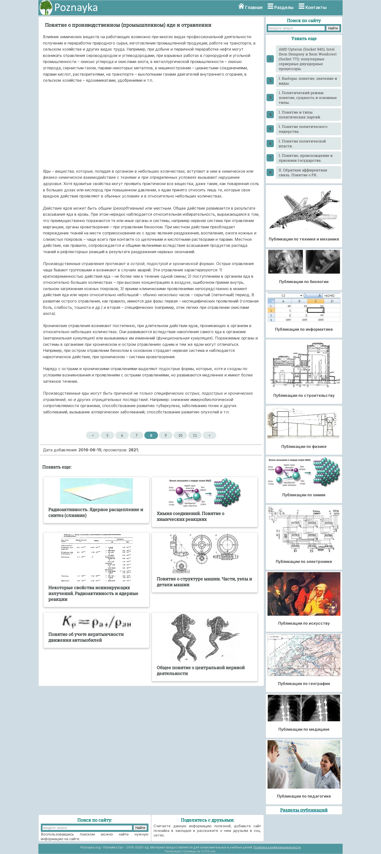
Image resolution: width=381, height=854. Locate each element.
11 (195, 435)
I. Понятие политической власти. (302, 143)
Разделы (284, 7)
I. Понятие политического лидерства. (303, 129)
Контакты (316, 7)
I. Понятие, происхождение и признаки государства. (306, 158)
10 (180, 435)
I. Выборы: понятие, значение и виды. (308, 81)
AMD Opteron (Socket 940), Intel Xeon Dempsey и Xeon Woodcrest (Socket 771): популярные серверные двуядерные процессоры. (308, 59)
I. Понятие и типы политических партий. (300, 114)
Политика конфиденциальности (277, 847)
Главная (253, 7)
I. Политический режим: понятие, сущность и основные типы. (308, 97)
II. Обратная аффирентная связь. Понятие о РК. (303, 172)
